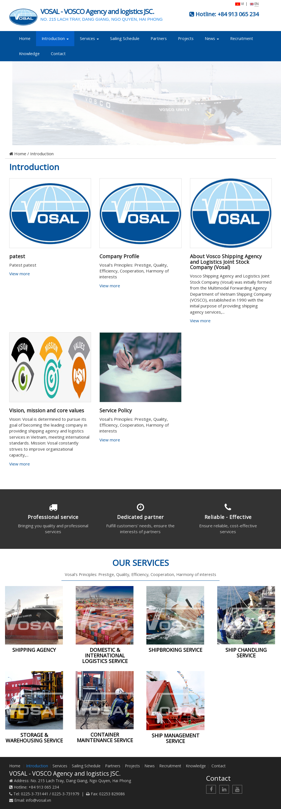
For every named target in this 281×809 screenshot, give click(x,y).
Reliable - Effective (228, 517)
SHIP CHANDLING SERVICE (246, 652)
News (212, 38)
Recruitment (241, 38)
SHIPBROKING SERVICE (175, 649)
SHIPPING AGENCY (34, 649)
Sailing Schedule (124, 38)
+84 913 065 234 (238, 14)
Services (89, 38)
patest (17, 256)
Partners (159, 38)
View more (20, 273)
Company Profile (119, 256)
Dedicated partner (140, 517)
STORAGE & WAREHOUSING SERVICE (34, 738)
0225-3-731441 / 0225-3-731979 (50, 793)
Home (24, 38)
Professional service (53, 517)
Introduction (55, 38)
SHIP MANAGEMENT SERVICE (175, 738)
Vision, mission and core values (46, 410)
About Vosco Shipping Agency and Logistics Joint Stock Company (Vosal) (226, 262)
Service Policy (115, 410)
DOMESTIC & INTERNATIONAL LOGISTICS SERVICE (105, 655)
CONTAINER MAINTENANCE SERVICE (105, 737)
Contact (58, 53)
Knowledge (29, 53)
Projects (186, 38)
